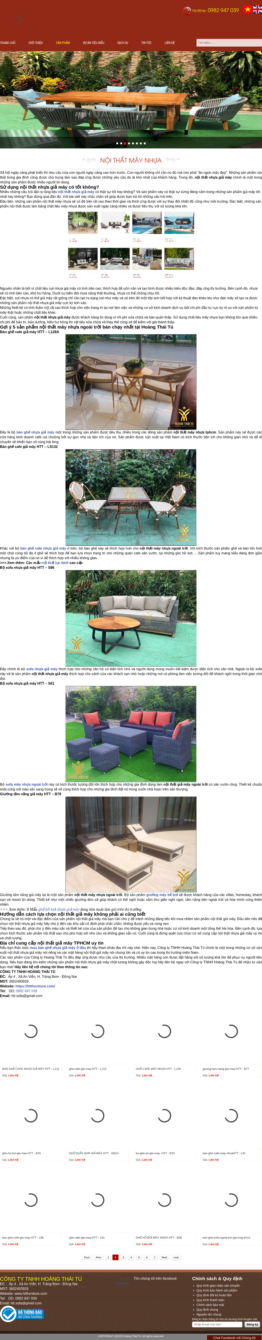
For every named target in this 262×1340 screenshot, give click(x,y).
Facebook (122, 1283)
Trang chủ (8, 42)
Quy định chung (207, 1309)
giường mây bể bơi (162, 895)
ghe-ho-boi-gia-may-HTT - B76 (21, 1153)
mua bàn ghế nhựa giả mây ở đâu (58, 948)
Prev (98, 1257)
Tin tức (146, 42)
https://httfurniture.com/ (35, 986)
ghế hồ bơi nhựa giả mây (58, 909)
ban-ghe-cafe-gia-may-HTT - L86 (23, 1237)
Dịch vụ (122, 42)
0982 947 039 (26, 991)
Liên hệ (170, 42)
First (87, 1257)
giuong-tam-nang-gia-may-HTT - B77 (226, 1068)
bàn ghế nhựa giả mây (35, 432)
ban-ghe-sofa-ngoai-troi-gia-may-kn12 (226, 1237)
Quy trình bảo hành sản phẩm (216, 1290)
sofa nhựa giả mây (41, 669)
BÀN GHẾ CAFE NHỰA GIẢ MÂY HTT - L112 (30, 1068)
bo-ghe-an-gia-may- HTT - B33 (155, 1153)
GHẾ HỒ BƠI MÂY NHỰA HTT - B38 (159, 1237)
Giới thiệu (36, 42)
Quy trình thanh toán (210, 1300)
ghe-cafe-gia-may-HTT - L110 (87, 1068)
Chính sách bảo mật (210, 1305)
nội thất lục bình (55, 563)
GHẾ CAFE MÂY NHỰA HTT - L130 (158, 1068)
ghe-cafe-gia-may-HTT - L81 (87, 1237)
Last (176, 1257)
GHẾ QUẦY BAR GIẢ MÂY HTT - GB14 (94, 1153)
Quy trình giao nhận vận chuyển (218, 1285)
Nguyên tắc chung (208, 1314)
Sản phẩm (63, 42)
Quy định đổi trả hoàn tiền (214, 1295)
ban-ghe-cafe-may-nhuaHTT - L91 (224, 1153)
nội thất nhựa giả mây (76, 192)
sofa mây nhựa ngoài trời (27, 784)
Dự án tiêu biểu (93, 42)
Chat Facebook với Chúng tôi (234, 1338)
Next (164, 1257)
